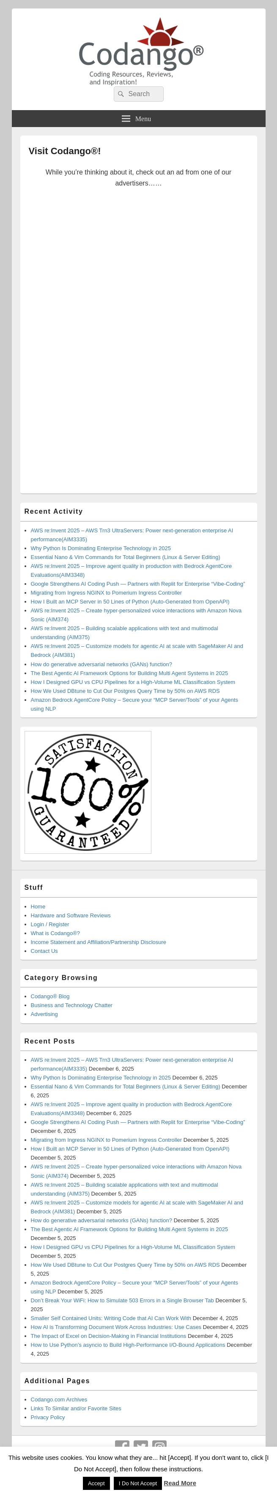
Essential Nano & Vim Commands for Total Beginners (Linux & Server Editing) (125, 557)
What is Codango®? (55, 933)
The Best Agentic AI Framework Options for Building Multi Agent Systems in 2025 (129, 673)
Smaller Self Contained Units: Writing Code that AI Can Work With (111, 1318)
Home (38, 906)
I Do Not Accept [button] (138, 1483)
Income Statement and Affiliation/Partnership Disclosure (99, 942)
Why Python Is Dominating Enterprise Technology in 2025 (101, 548)
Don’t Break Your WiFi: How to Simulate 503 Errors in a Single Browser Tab (122, 1300)
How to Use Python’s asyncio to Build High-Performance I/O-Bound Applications (128, 1345)
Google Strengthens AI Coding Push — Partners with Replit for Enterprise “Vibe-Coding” (138, 584)
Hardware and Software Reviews (71, 915)
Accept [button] (96, 1483)
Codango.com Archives (59, 1399)
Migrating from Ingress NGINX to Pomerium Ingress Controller (106, 593)
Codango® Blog (50, 996)
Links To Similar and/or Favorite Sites (76, 1408)
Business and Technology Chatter (71, 1005)
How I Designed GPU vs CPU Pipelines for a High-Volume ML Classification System (133, 682)
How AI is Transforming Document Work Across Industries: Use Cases (116, 1327)
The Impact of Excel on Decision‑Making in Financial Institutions (108, 1336)
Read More (180, 1483)
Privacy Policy (48, 1417)
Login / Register (50, 924)
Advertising (44, 1014)
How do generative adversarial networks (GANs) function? (102, 664)
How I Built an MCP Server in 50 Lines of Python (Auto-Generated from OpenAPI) (130, 601)
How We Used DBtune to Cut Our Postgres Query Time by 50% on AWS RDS (125, 691)
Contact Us (44, 951)
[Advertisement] (138, 346)
